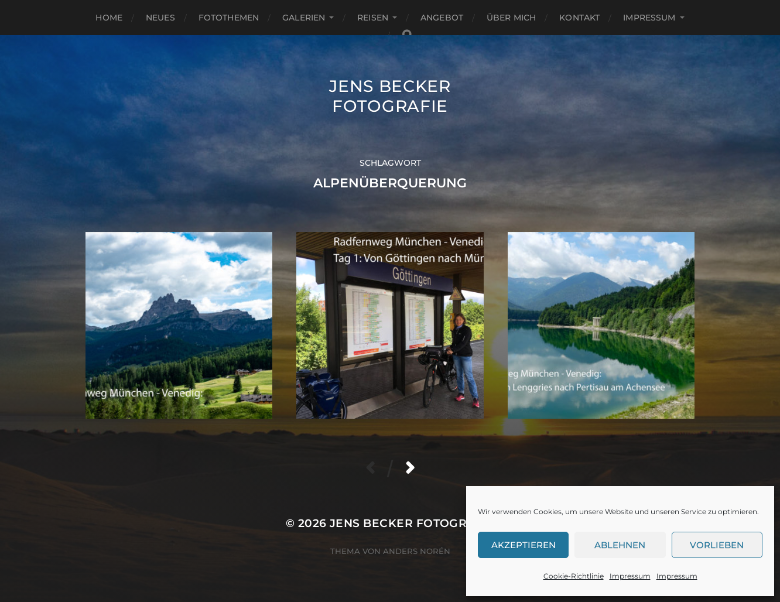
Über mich (511, 17)
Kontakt (579, 17)
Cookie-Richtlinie (573, 576)
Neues (160, 17)
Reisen (372, 17)
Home (108, 17)
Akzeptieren (523, 544)
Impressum (630, 576)
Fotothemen (229, 17)
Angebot (441, 17)
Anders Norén (416, 551)
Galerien (303, 17)
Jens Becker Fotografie (390, 96)
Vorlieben (717, 544)
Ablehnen (619, 544)
